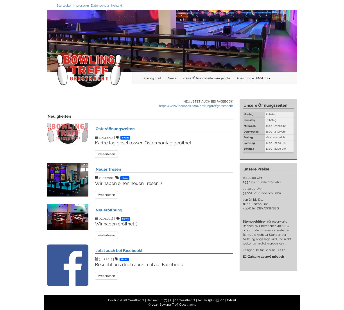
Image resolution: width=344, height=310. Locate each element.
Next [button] (300, 41)
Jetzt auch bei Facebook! (119, 250)
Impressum (81, 5)
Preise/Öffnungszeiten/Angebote (206, 78)
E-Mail (231, 300)
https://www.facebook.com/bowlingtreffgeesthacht (196, 106)
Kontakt (116, 5)
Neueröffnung (109, 210)
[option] (172, 41)
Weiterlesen (106, 154)
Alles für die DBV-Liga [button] (254, 78)
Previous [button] (43, 41)
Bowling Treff (152, 78)
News (172, 78)
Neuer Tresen (108, 169)
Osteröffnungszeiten (115, 128)
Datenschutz (100, 5)
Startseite (64, 5)
